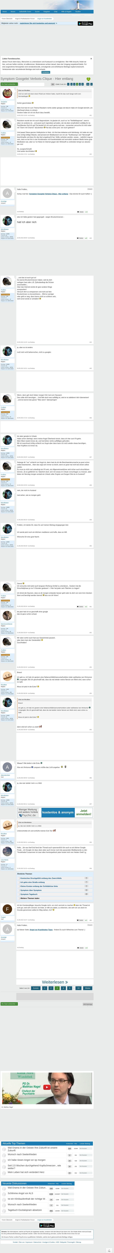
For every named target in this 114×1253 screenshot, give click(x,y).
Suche (37, 11)
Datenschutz (37, 1242)
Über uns (21, 1242)
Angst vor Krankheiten (44, 1220)
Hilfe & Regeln (66, 11)
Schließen (45, 72)
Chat (55, 11)
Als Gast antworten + (9, 84)
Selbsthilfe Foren (25, 11)
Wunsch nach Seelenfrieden (22, 1154)
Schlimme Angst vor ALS (20, 1193)
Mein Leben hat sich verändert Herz (26, 1172)
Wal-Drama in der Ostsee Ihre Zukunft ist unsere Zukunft (37, 1187)
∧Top (109, 1250)
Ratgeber (46, 11)
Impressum (29, 1242)
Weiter (87, 988)
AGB (57, 1242)
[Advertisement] (38, 565)
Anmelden (88, 15)
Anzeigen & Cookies (48, 1242)
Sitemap (78, 1242)
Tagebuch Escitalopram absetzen (25, 1210)
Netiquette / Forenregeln (67, 1242)
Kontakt (15, 1242)
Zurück (36, 988)
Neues (13, 11)
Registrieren (76, 15)
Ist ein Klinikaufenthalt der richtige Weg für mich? (33, 1199)
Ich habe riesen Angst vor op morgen (27, 1160)
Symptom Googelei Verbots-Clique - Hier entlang (37, 79)
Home (5, 11)
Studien (78, 11)
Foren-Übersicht (7, 1220)
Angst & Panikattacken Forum (25, 1220)
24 (88, 84)
